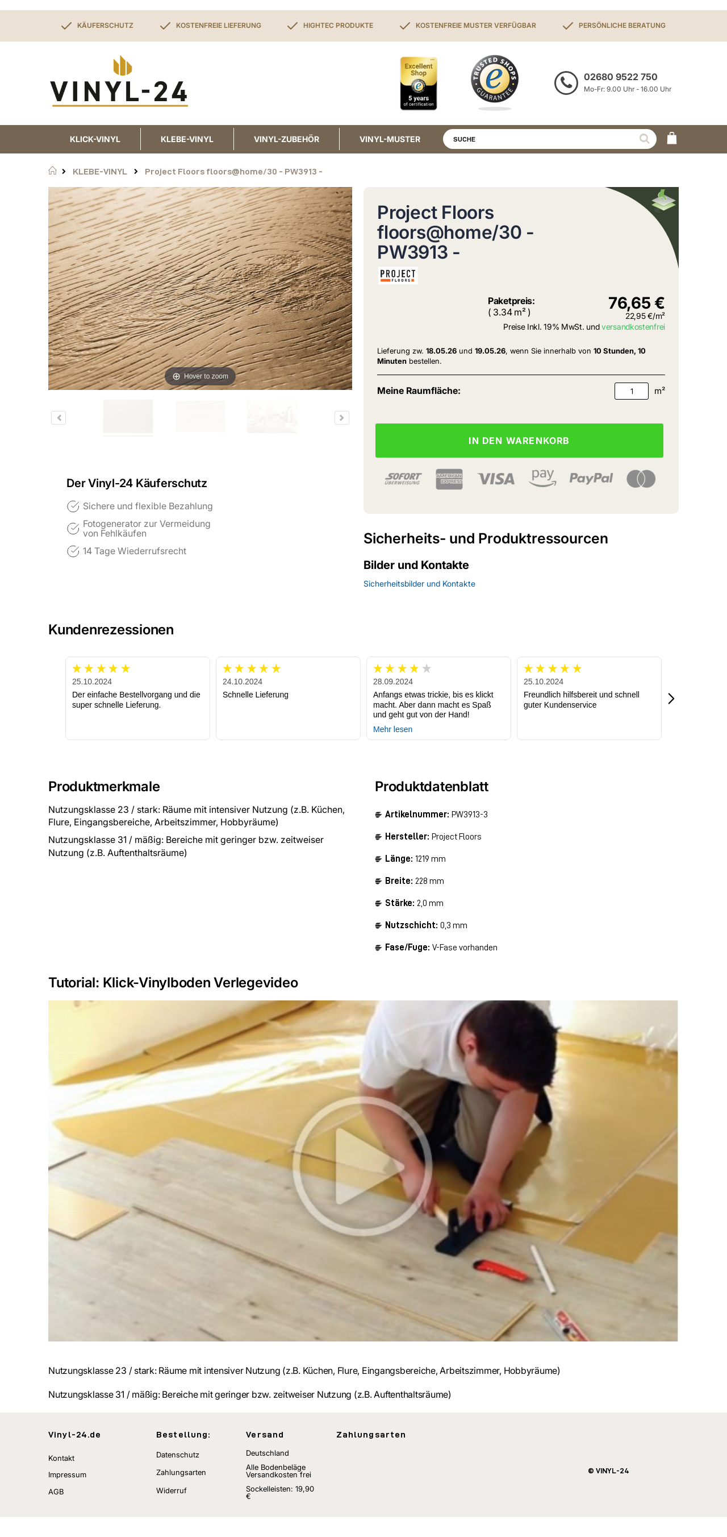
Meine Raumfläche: (419, 390)
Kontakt (61, 1477)
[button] (672, 698)
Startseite (52, 170)
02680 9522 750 (621, 76)
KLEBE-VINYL (100, 171)
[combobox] (550, 139)
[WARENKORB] (672, 139)
